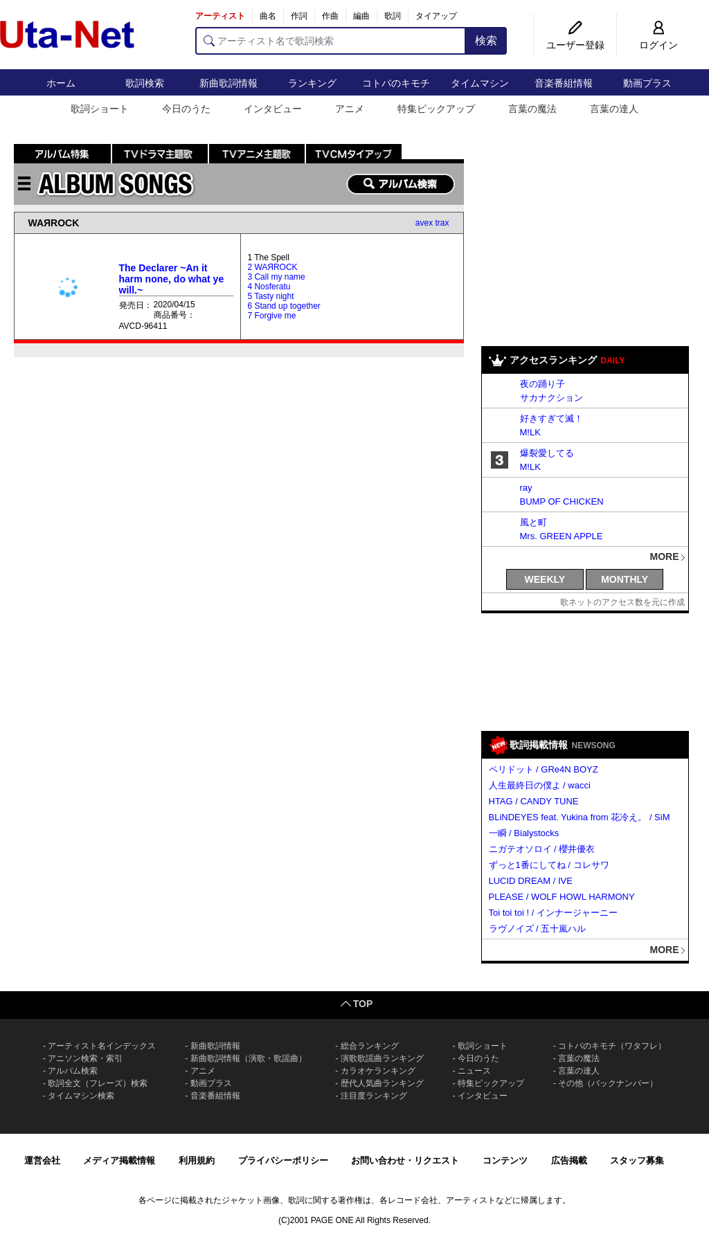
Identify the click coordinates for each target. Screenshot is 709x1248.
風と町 (533, 522)
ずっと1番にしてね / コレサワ (549, 865)
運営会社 (42, 1160)
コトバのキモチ (396, 83)
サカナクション (551, 397)
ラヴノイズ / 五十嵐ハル (537, 928)
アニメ (349, 108)
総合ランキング (370, 1046)
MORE (664, 556)
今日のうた (186, 108)
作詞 (299, 16)
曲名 (268, 16)
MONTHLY (624, 579)
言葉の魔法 (532, 108)
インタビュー (273, 108)
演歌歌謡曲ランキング (382, 1058)
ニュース (474, 1071)
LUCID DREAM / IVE (531, 881)
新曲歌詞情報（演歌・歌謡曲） (248, 1058)
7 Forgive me (271, 315)
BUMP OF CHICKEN (562, 501)
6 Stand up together (283, 306)
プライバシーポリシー (283, 1160)
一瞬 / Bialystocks (524, 833)
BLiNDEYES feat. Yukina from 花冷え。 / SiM (579, 817)
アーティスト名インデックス (102, 1046)
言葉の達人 (614, 108)
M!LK (530, 432)
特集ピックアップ (436, 108)
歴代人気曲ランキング (382, 1083)
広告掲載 (569, 1160)
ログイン (658, 45)
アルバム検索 (73, 1071)
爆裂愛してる (547, 453)
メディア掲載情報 (119, 1160)
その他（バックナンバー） (608, 1083)
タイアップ (436, 16)
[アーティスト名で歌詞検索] (330, 41)
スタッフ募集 (637, 1160)
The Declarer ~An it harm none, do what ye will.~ (171, 279)
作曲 (330, 16)
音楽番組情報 (564, 83)
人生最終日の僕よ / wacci (540, 785)
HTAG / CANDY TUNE (534, 801)
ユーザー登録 (575, 45)
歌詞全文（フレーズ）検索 (97, 1083)
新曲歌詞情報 (228, 83)
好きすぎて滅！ (551, 418)
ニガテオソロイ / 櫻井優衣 (542, 849)
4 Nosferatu (268, 286)
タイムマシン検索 (81, 1096)
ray (526, 487)
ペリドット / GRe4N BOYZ (543, 769)
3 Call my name (276, 277)
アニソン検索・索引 (85, 1058)
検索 (486, 40)
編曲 (361, 16)
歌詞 (392, 16)
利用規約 (197, 1160)
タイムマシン (480, 83)
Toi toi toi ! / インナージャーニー (553, 912)
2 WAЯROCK (272, 267)
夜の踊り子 (542, 384)
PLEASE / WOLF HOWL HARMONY (562, 897)
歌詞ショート (100, 108)
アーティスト (220, 16)
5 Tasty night (270, 296)
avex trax (432, 223)
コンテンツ (505, 1160)
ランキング (312, 83)
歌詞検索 (144, 83)
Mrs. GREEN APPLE (561, 536)
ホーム (60, 83)
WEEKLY (545, 579)
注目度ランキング (374, 1096)
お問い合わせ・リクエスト (405, 1160)
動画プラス (647, 83)
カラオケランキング (378, 1071)
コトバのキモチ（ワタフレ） (612, 1046)
